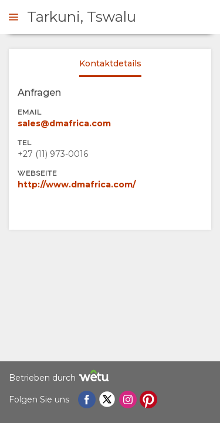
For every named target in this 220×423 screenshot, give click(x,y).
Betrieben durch (60, 377)
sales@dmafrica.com (64, 123)
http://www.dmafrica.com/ (77, 184)
